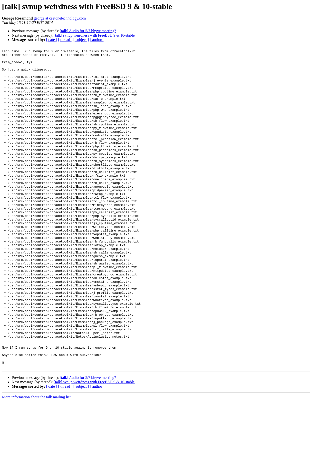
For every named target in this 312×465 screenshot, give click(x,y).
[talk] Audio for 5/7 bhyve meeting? (88, 31)
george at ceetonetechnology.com (60, 18)
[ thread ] (65, 40)
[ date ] (51, 40)
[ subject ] (81, 40)
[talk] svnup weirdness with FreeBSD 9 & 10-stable (94, 35)
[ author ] (97, 40)
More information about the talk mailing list (36, 461)
